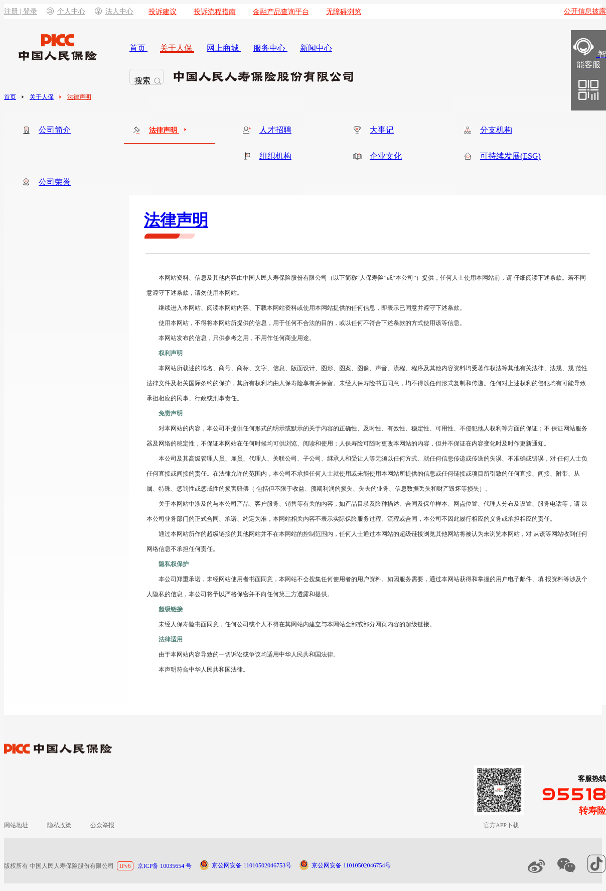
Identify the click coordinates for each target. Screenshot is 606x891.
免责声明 (171, 413)
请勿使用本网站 (216, 292)
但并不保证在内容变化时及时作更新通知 (489, 443)
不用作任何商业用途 (282, 338)
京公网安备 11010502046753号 (251, 865)
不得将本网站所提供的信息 (231, 322)
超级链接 (171, 609)
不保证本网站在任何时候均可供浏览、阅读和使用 (267, 443)
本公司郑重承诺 (180, 579)
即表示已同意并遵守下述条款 (420, 307)
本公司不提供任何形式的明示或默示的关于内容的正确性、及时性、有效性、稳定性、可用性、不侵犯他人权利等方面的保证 (372, 428)
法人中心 (114, 11)
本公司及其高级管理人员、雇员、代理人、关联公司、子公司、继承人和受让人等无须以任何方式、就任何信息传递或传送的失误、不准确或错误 (351, 458)
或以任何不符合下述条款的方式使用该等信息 (399, 322)
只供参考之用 (231, 338)
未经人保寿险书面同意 (369, 383)
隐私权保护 (174, 564)
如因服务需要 (405, 579)
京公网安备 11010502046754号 (351, 865)
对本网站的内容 (180, 428)
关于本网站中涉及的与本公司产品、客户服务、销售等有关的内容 (246, 503)
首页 (10, 96)
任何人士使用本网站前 (470, 277)
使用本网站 (174, 322)
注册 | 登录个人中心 (44, 11)
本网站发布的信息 (183, 338)
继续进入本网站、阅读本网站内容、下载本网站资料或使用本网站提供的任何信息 (267, 307)
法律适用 (171, 639)
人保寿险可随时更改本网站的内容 (384, 443)
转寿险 (592, 811)
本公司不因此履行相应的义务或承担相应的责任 (486, 518)
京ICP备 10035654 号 (164, 865)
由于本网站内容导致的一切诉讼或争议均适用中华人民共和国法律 (246, 654)
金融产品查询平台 (281, 12)
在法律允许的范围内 (240, 473)
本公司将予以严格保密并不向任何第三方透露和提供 (258, 594)
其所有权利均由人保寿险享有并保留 (285, 383)
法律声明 (79, 96)
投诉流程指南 (215, 12)
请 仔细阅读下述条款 (534, 277)
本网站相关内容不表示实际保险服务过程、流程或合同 (345, 518)
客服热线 (592, 779)
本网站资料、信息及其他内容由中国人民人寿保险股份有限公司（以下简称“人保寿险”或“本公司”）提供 (296, 277)
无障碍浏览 (343, 12)
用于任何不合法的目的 (303, 322)
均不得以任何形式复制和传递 (444, 383)
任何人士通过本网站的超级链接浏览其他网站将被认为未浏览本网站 (429, 533)
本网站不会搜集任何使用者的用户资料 (330, 579)
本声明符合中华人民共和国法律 (201, 669)
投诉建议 (162, 12)
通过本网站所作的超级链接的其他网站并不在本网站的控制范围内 (246, 533)
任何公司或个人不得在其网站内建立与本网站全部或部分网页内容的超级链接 (327, 624)
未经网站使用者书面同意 (240, 579)
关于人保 (42, 96)
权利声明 (171, 353)
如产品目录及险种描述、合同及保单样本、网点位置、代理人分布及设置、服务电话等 (453, 503)
